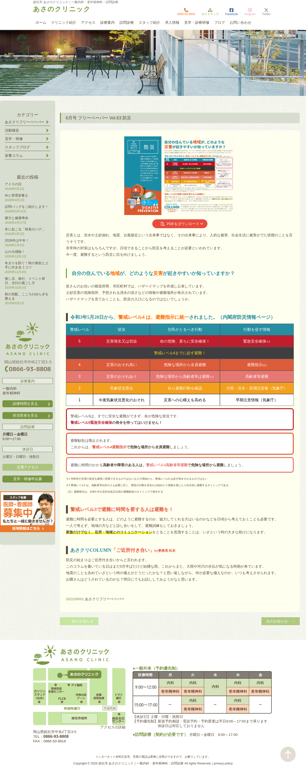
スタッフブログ (17, 147)
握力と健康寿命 (16, 218)
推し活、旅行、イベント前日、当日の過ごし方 (25, 281)
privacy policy (223, 763)
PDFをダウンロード (179, 224)
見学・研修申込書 (27, 479)
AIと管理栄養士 (16, 195)
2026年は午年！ (17, 240)
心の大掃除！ (15, 252)
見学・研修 (14, 139)
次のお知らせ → (280, 621)
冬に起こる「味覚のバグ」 (25, 229)
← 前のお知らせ (79, 621)
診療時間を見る (32, 403)
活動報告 (12, 130)
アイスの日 (13, 184)
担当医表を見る (32, 415)
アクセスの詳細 (112, 727)
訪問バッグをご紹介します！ (26, 207)
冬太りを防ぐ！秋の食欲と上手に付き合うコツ (26, 265)
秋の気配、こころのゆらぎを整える (26, 296)
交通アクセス (27, 467)
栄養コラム (14, 155)
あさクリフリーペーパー (104, 599)
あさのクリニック (62, 9)
